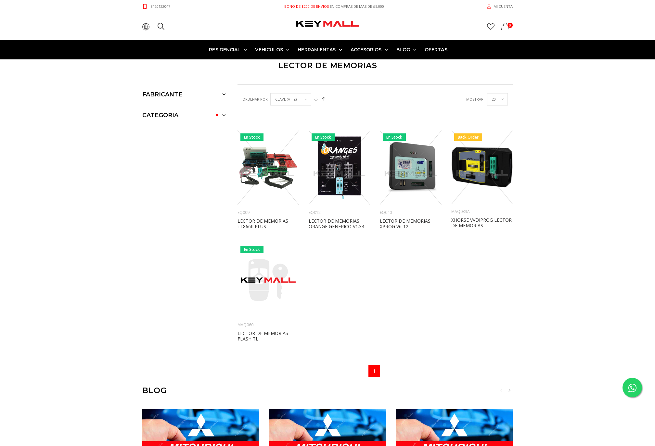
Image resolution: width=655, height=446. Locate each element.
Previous (501, 390)
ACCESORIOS (366, 50)
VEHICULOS (269, 50)
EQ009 (244, 212)
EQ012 (315, 212)
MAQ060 (245, 325)
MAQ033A (460, 211)
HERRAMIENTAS (317, 50)
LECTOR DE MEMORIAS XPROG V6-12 (405, 223)
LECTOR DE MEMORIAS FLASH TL (263, 336)
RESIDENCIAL (224, 50)
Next (509, 390)
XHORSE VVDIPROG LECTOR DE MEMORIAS (481, 223)
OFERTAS (436, 50)
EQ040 (386, 212)
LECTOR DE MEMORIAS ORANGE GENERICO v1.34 (336, 223)
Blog (403, 50)
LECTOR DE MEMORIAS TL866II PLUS (263, 223)
